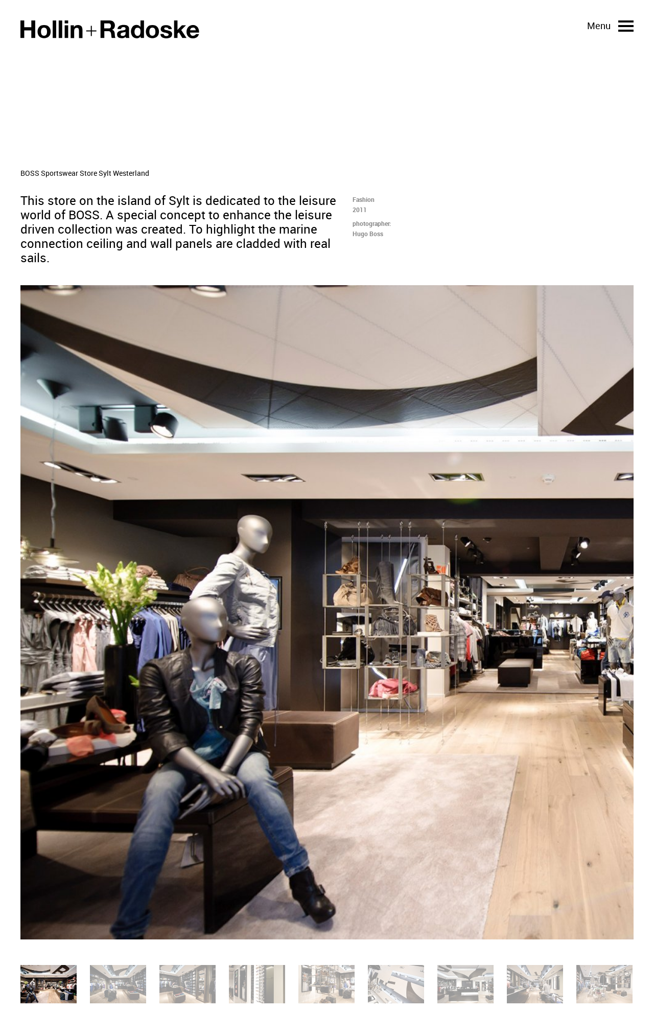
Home (109, 29)
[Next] (490, 612)
